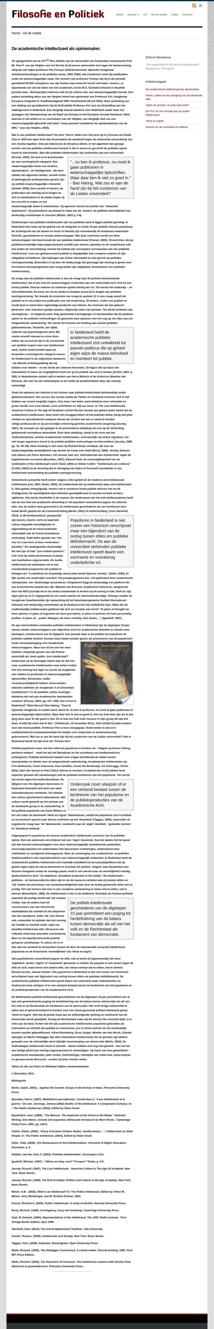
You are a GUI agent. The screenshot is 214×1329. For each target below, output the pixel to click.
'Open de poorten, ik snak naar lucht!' (167, 105)
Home (16, 33)
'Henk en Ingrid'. (155, 120)
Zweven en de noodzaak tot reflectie (167, 127)
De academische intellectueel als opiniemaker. (173, 89)
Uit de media (32, 33)
